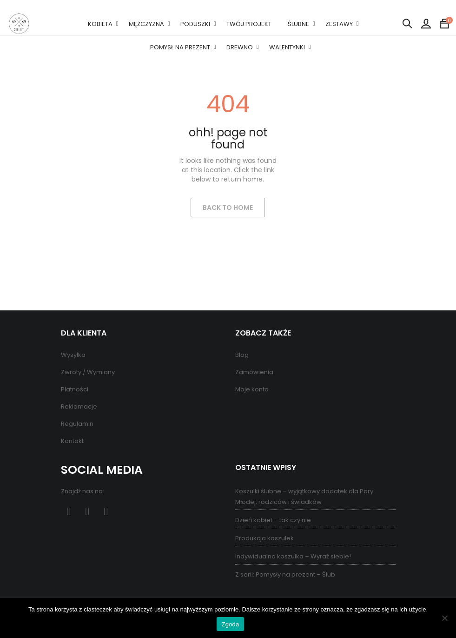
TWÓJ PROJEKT (248, 24)
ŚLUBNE (298, 24)
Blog (242, 354)
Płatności (74, 389)
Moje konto (252, 389)
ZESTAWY (339, 24)
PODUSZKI (195, 24)
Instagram (106, 512)
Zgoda (230, 624)
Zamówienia (254, 372)
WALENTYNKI (287, 47)
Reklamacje (79, 406)
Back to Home (228, 207)
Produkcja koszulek (264, 538)
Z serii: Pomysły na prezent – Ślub (285, 574)
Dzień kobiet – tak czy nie (273, 520)
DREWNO (239, 47)
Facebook (69, 512)
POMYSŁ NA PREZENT (180, 47)
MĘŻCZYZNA (146, 24)
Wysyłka (73, 354)
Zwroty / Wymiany (88, 372)
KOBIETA (100, 24)
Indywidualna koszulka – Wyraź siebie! (293, 556)
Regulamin (77, 423)
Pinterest (87, 512)
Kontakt (72, 441)
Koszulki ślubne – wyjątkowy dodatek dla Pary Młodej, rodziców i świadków (304, 496)
